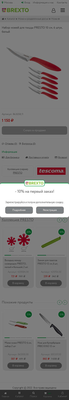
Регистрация (50, 210)
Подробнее (19, 210)
